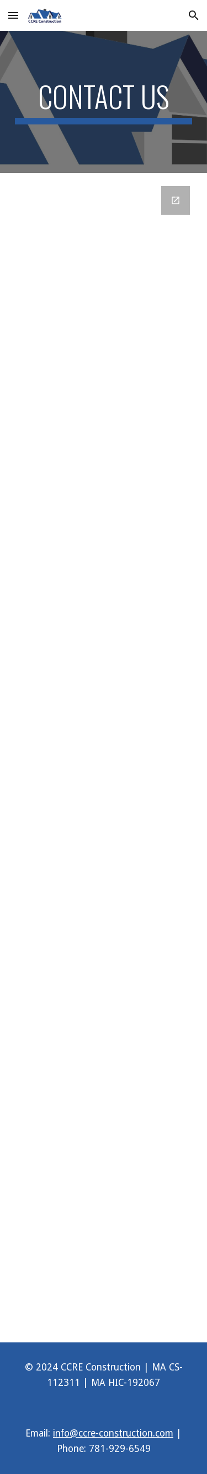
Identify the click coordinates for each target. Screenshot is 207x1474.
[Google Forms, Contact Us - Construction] (103, 757)
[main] (103, 102)
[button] (13, 15)
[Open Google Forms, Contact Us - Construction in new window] (175, 200)
